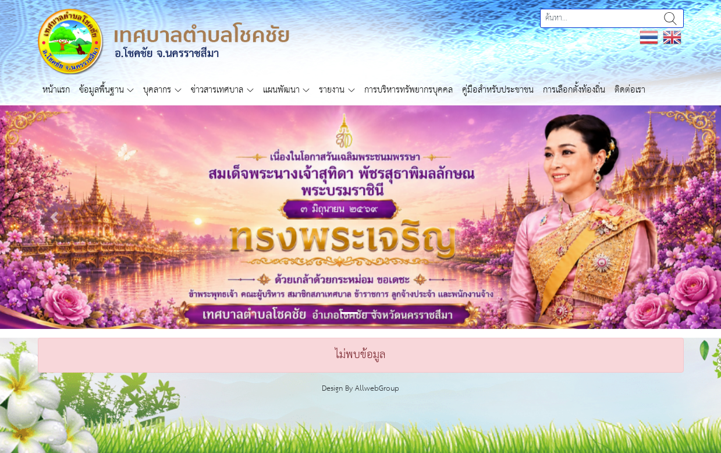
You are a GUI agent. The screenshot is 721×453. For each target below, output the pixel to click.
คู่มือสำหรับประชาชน (498, 90)
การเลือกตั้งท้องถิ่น (574, 90)
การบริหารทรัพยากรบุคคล (408, 90)
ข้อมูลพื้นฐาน (101, 90)
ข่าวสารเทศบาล (217, 90)
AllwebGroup (377, 388)
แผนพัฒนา (281, 90)
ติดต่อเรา (630, 90)
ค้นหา (670, 18)
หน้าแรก (56, 90)
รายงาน (331, 90)
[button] (54, 217)
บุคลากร (157, 90)
